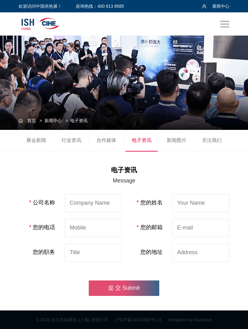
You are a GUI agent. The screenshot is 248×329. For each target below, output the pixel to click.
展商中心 (215, 6)
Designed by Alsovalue (190, 319)
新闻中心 (53, 120)
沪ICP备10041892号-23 (138, 319)
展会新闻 (36, 140)
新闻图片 (176, 140)
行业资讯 (71, 140)
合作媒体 (106, 140)
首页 (31, 120)
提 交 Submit (124, 288)
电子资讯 (79, 120)
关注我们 (212, 140)
